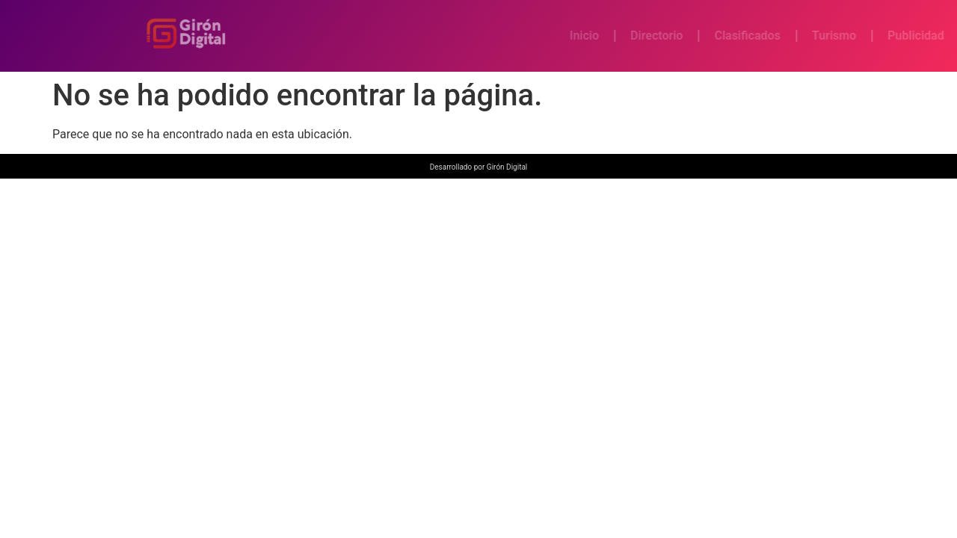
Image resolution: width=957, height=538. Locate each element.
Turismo (871, 35)
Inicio (621, 35)
